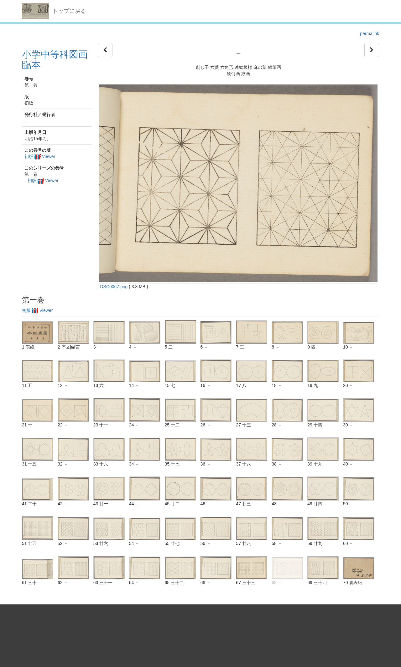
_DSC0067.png (113, 286)
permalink (369, 33)
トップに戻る (69, 11)
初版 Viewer (39, 156)
